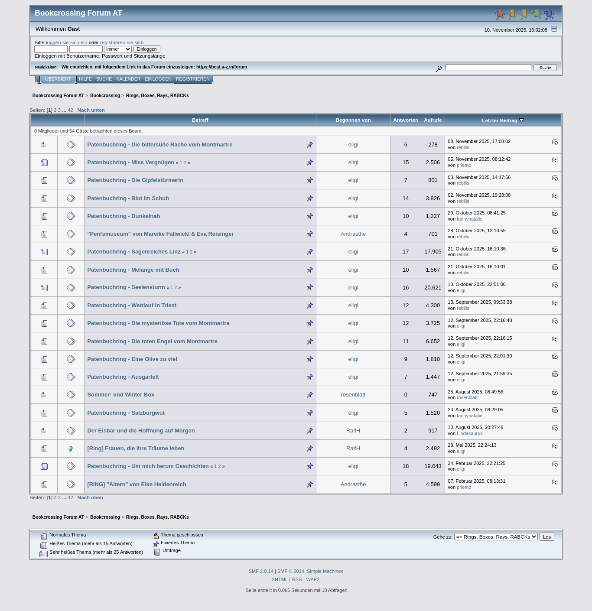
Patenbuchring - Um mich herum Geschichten (147, 466)
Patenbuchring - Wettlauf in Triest (131, 305)
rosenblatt (353, 394)
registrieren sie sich (121, 42)
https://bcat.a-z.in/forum (221, 67)
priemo (464, 165)
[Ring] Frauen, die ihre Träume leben (135, 448)
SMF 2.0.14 (261, 571)
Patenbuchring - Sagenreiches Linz (133, 251)
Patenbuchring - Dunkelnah (123, 216)
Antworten (405, 120)
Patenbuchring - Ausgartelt (123, 377)
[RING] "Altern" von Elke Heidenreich (136, 484)
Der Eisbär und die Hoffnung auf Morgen (141, 430)
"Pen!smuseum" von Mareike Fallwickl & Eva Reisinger (160, 234)
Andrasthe (353, 234)
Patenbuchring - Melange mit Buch (133, 269)
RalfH (353, 430)
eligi (353, 144)
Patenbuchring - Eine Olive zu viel (132, 359)
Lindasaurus (470, 433)
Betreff (200, 120)
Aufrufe (433, 120)
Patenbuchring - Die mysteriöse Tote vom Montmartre (158, 323)
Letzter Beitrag (503, 120)
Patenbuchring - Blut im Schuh (128, 198)
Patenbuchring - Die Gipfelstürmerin (135, 180)
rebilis (463, 147)
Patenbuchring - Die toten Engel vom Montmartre (152, 341)
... (65, 110)
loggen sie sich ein (67, 42)
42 (70, 110)
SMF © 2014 (290, 571)
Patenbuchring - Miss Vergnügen (130, 162)
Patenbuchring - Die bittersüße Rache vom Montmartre (159, 144)
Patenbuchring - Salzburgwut (126, 413)
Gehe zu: (443, 537)
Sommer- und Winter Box (120, 394)
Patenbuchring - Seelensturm (126, 287)
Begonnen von (353, 120)
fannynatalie (469, 218)
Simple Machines (325, 571)
